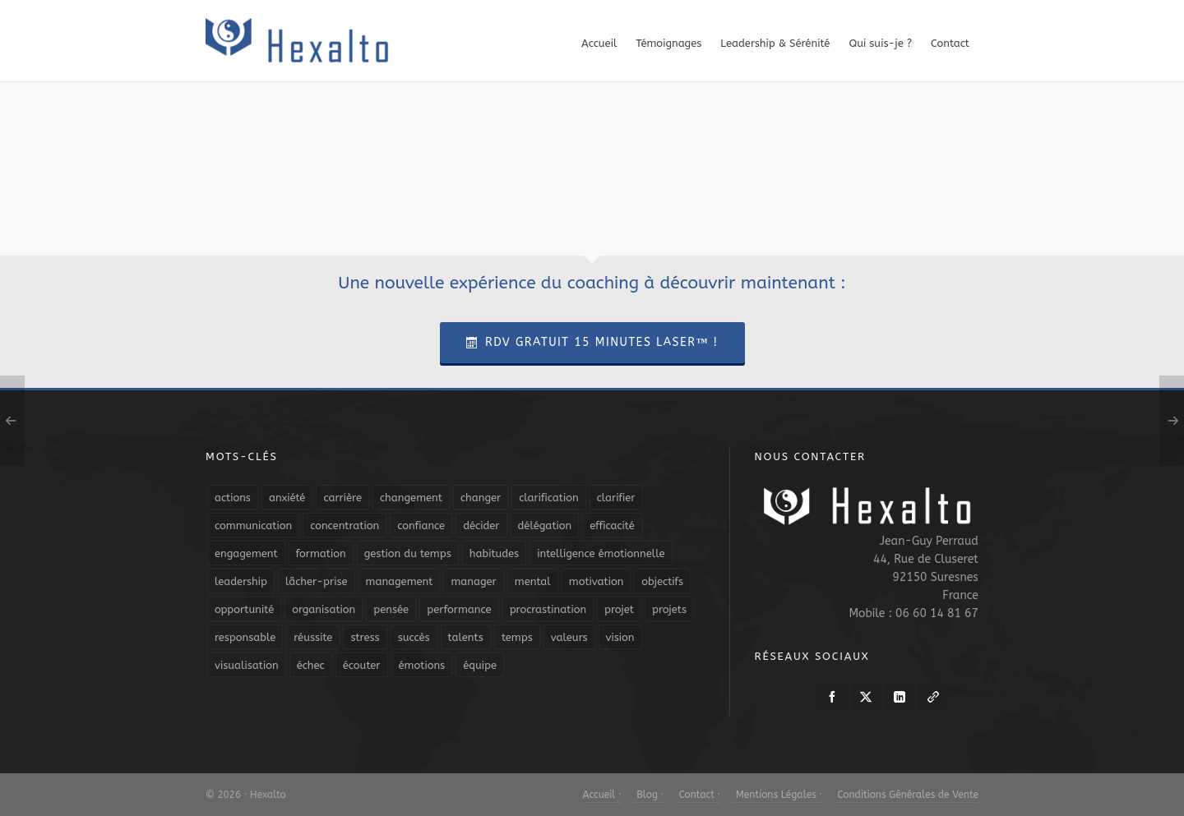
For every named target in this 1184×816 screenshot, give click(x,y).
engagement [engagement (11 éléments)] (246, 553)
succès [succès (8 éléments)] (414, 637)
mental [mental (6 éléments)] (533, 581)
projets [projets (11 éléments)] (669, 609)
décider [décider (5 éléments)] (481, 525)
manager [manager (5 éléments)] (473, 581)
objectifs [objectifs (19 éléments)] (662, 581)
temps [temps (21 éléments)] (517, 637)
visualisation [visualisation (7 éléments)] (247, 665)
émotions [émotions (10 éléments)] (422, 665)
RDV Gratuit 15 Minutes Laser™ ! (592, 342)
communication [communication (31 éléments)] (253, 525)
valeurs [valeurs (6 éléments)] (569, 637)
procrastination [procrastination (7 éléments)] (548, 609)
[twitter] (866, 697)
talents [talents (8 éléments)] (465, 637)
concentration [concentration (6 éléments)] (344, 525)
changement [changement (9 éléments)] (411, 497)
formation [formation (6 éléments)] (321, 553)
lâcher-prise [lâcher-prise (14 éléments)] (316, 581)
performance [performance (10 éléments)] (459, 609)
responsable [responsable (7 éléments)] (245, 637)
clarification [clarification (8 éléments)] (548, 497)
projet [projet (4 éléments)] (619, 609)
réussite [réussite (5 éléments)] (313, 637)
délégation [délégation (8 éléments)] (545, 525)
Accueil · (602, 794)
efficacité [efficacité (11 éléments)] (612, 525)
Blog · (649, 794)
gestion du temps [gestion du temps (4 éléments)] (407, 553)
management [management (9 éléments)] (399, 581)
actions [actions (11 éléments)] (233, 497)
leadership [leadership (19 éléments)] (241, 581)
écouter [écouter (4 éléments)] (362, 665)
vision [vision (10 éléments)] (620, 637)
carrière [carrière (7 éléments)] (342, 497)
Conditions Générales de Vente (906, 794)
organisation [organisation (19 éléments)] (323, 609)
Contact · (698, 794)
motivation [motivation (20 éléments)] (596, 581)
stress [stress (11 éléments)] (364, 637)
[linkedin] (899, 697)
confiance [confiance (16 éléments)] (421, 525)
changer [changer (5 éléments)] (480, 497)
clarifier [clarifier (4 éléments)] (616, 497)
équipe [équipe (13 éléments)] (480, 665)
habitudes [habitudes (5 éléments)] (494, 553)
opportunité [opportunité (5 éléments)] (244, 609)
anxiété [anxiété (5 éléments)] (287, 497)
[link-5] (933, 697)
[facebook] (832, 697)
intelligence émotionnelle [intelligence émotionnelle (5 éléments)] (600, 553)
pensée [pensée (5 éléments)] (391, 609)
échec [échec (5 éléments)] (311, 665)
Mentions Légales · (777, 794)
